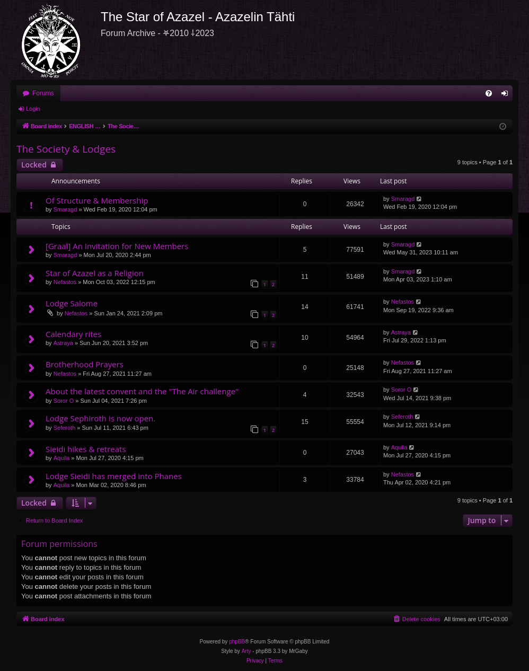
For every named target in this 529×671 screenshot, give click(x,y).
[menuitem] (489, 93)
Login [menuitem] (507, 95)
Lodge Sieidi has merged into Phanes (114, 476)
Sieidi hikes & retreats (86, 449)
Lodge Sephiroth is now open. (100, 418)
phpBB (237, 641)
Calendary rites (73, 334)
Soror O (64, 401)
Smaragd (65, 209)
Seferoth (65, 428)
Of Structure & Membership (97, 200)
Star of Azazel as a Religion (95, 273)
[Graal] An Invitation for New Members (117, 246)
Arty (246, 651)
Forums (43, 93)
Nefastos (65, 282)
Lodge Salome (72, 303)
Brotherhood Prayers (85, 364)
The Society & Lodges (66, 149)
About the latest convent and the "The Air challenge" (142, 391)
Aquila (62, 458)
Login (33, 108)
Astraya (63, 343)
